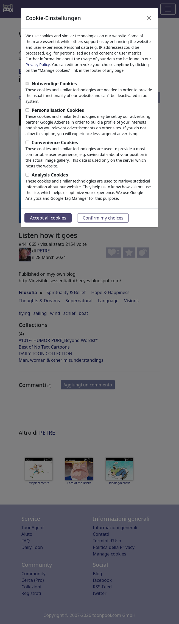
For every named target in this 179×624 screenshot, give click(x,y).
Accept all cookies (48, 218)
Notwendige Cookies (54, 84)
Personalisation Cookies (58, 110)
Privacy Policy (38, 64)
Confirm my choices (103, 218)
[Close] (149, 18)
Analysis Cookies (50, 175)
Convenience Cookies (55, 142)
